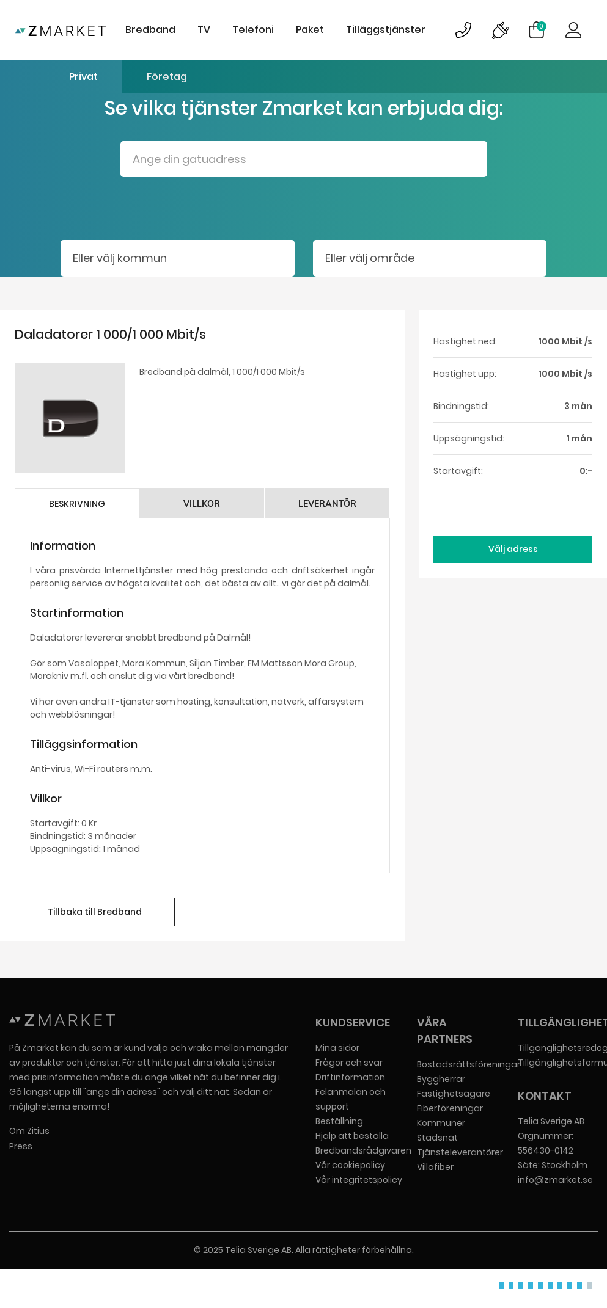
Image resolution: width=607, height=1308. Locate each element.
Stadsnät (437, 1138)
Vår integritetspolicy (358, 1180)
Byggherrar (441, 1079)
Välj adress (513, 549)
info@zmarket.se (555, 1180)
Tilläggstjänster (385, 30)
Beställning (339, 1121)
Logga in (573, 30)
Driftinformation (350, 1077)
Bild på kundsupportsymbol (463, 30)
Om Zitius (29, 1131)
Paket (310, 30)
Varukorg (541, 26)
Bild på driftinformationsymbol (500, 30)
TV (203, 30)
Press (20, 1146)
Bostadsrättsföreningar (468, 1064)
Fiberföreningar (450, 1108)
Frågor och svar (349, 1062)
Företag (167, 77)
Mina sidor (337, 1048)
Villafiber (435, 1167)
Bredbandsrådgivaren (363, 1150)
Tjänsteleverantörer (460, 1152)
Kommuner (441, 1123)
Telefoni (253, 30)
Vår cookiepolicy (350, 1165)
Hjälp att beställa (352, 1136)
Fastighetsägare (453, 1094)
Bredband (150, 30)
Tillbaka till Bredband (95, 912)
